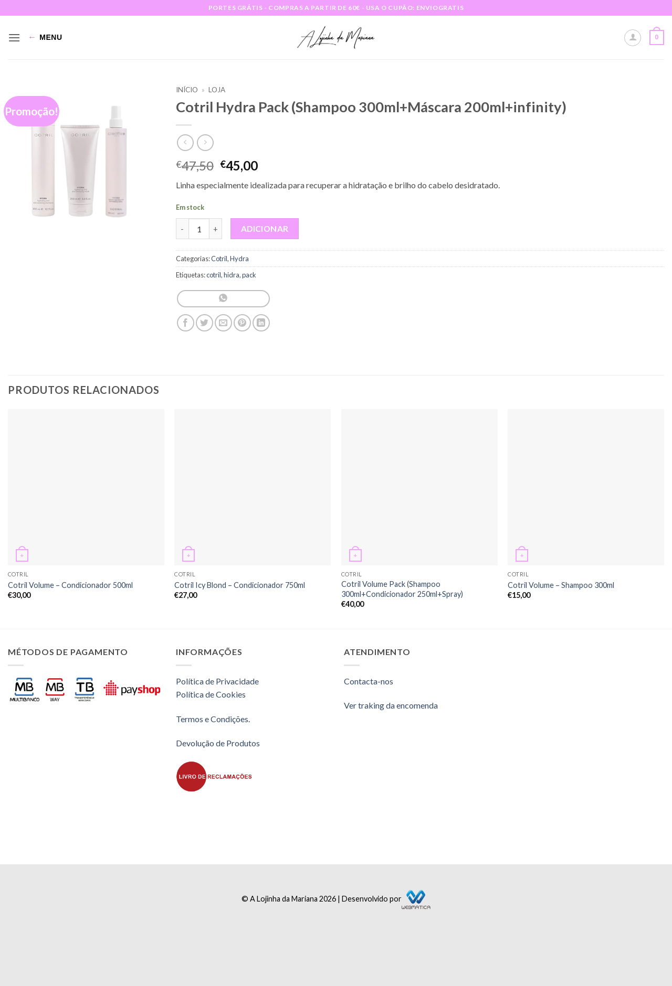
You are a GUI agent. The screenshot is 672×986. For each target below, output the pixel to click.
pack (249, 275)
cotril (213, 275)
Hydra (239, 258)
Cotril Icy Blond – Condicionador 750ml (239, 585)
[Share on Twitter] (204, 322)
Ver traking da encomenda (391, 705)
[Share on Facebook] (185, 322)
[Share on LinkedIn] (261, 322)
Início (187, 89)
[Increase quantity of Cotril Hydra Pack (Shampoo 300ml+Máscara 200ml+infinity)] (215, 228)
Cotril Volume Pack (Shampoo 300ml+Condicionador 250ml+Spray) (402, 589)
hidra (231, 275)
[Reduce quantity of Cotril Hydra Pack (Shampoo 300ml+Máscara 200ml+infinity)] (182, 228)
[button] (14, 37)
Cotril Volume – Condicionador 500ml (70, 585)
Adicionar (265, 228)
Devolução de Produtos (218, 743)
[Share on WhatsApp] (223, 298)
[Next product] (185, 142)
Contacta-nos (368, 681)
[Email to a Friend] (223, 322)
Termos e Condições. (213, 719)
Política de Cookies (211, 694)
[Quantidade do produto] (198, 228)
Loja (216, 89)
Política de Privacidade (217, 681)
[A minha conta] (632, 37)
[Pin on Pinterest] (242, 322)
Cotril (219, 258)
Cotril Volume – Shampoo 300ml (561, 585)
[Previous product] (205, 142)
